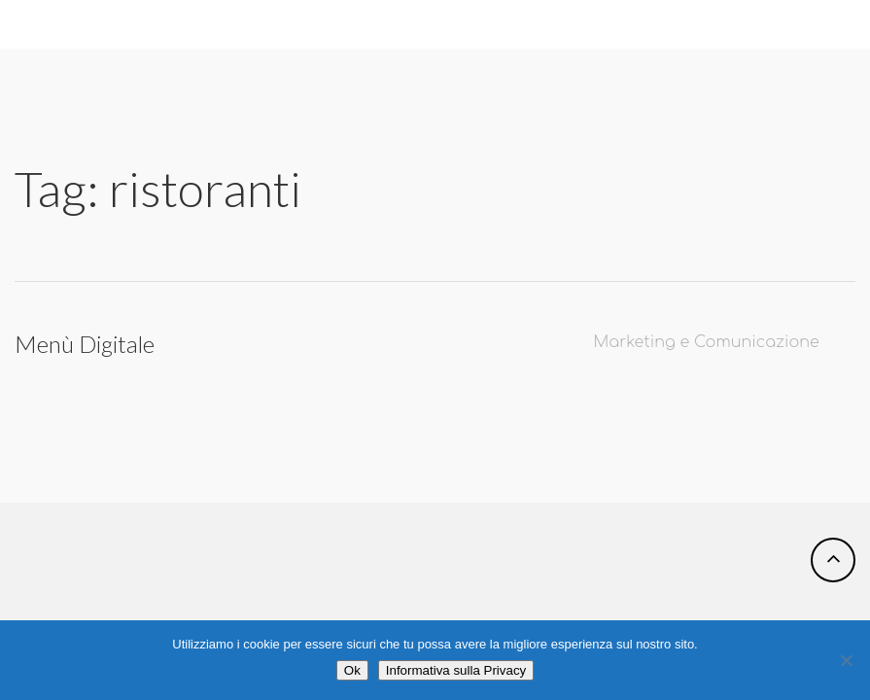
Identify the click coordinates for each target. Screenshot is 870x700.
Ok (352, 670)
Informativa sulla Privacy (456, 670)
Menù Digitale (85, 344)
